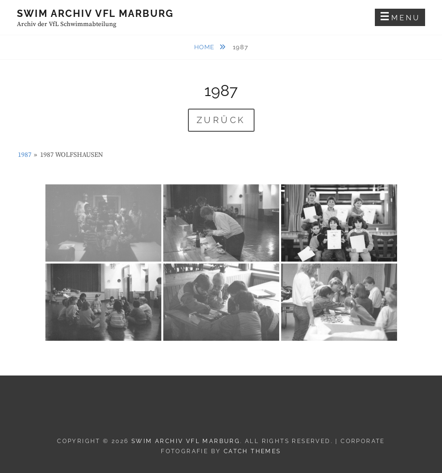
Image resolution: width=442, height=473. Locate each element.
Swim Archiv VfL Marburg (95, 13)
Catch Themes (252, 451)
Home (205, 47)
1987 (24, 155)
